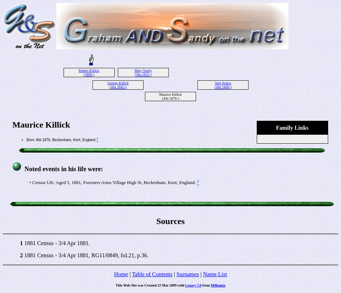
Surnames (187, 274)
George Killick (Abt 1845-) (118, 85)
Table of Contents (152, 274)
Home (121, 274)
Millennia (218, 285)
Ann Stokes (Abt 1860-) (223, 85)
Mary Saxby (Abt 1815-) (143, 72)
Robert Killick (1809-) (89, 72)
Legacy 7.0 (193, 285)
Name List (215, 274)
